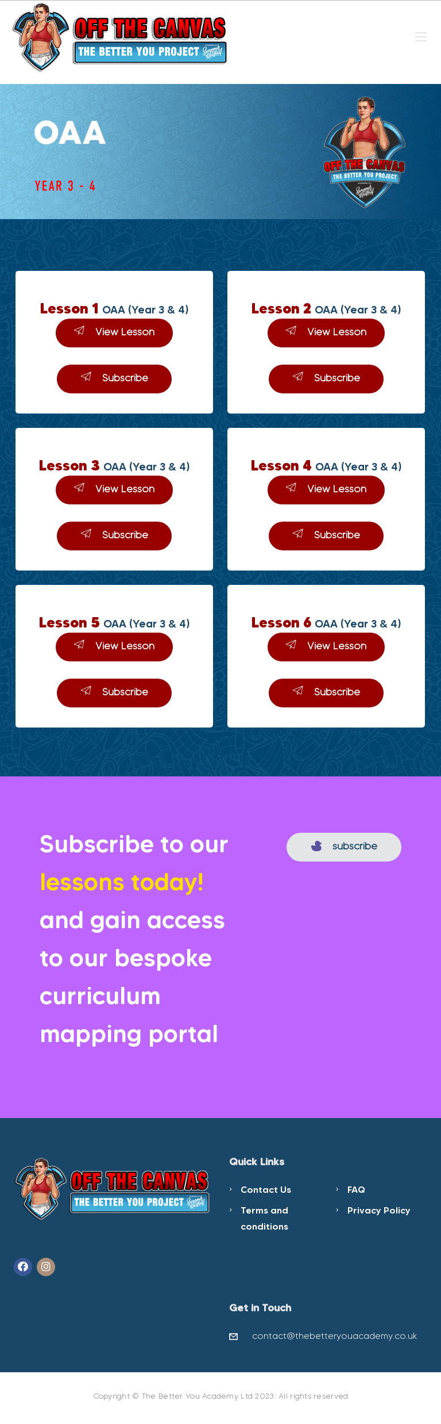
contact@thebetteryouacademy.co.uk (334, 1335)
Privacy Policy (379, 1210)
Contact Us (266, 1189)
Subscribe (114, 377)
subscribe (344, 846)
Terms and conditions (264, 1218)
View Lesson (114, 331)
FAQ (356, 1189)
